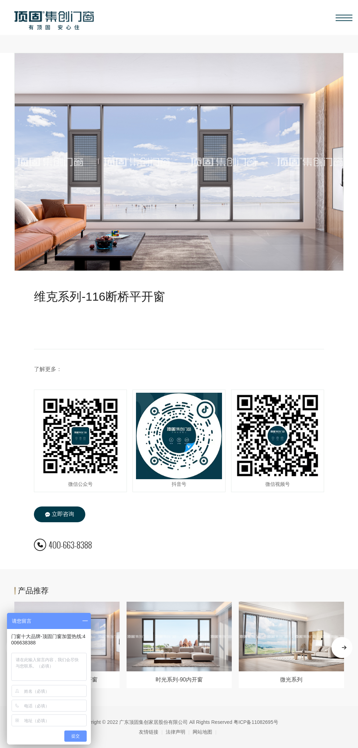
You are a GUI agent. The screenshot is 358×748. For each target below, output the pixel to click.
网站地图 (202, 732)
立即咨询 (59, 514)
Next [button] (341, 647)
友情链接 (148, 732)
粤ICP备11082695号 (256, 722)
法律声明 (175, 732)
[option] (179, 645)
